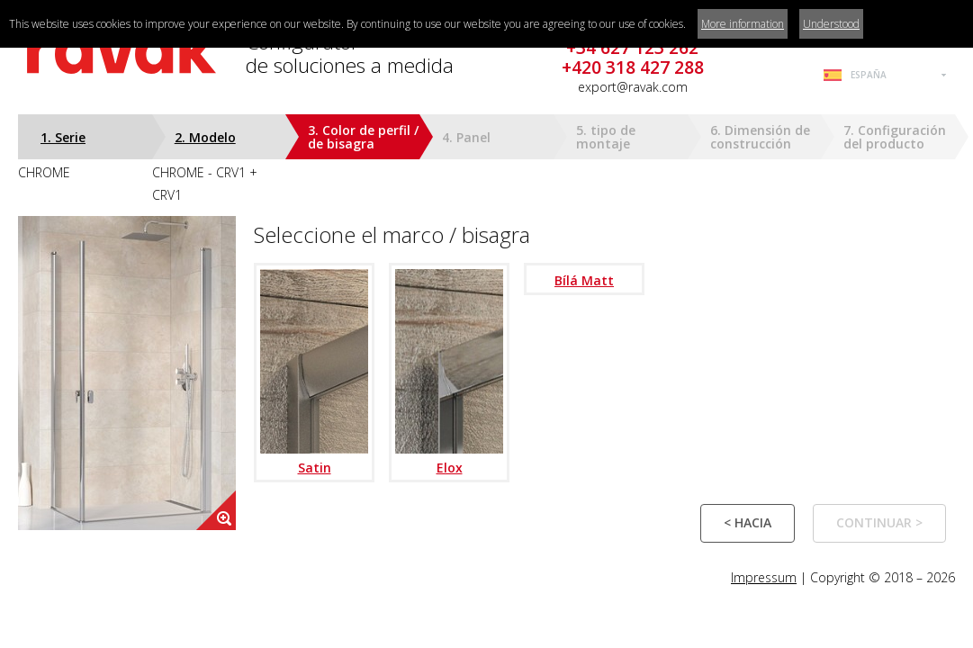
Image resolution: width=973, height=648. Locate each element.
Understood (831, 24)
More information (742, 24)
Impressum (764, 577)
